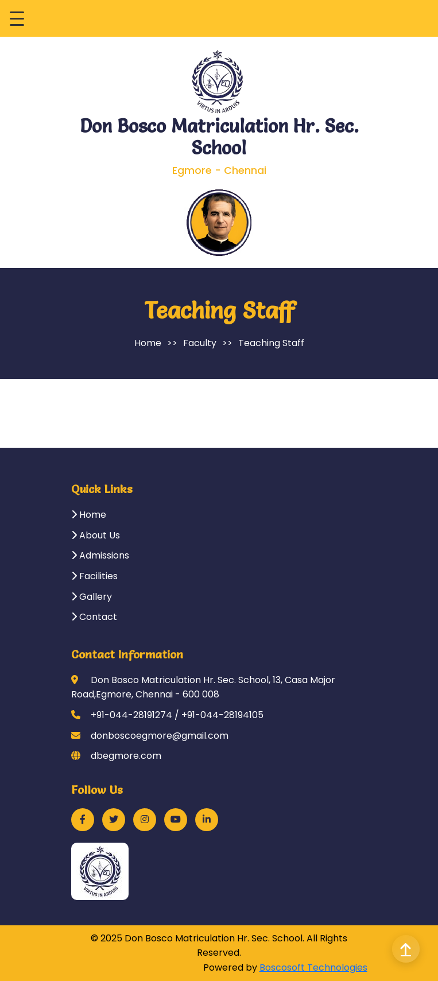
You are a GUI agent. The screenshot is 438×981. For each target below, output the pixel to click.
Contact (94, 616)
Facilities (94, 576)
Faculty (199, 343)
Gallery (91, 596)
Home (147, 343)
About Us (95, 535)
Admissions (100, 555)
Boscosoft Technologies (313, 967)
